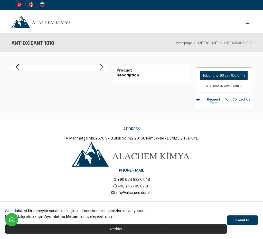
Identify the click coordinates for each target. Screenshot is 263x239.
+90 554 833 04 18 (231, 75)
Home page (183, 43)
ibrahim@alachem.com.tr (224, 85)
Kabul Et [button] (243, 220)
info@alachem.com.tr (134, 192)
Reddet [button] (116, 229)
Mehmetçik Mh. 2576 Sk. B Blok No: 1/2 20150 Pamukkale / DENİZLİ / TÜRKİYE (133, 138)
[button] (101, 67)
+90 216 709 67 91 (134, 186)
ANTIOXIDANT (208, 43)
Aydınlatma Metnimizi (64, 216)
